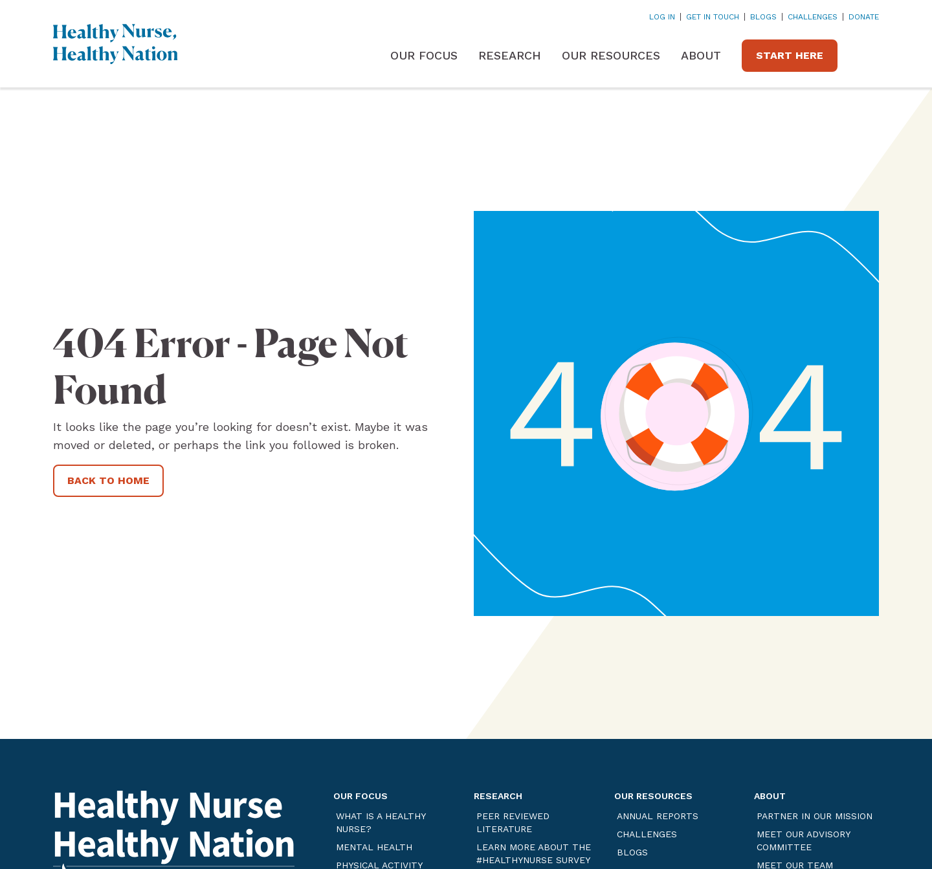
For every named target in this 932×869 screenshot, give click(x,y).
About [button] (701, 55)
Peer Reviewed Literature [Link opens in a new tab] (512, 822)
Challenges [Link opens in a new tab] (813, 17)
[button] (868, 55)
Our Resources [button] (611, 55)
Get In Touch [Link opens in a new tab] (712, 17)
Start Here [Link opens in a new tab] (789, 55)
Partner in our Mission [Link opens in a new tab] (814, 816)
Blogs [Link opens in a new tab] (763, 17)
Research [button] (509, 55)
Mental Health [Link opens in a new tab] (374, 847)
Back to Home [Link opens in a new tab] (108, 480)
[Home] (115, 44)
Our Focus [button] (424, 55)
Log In (662, 17)
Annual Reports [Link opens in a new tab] (657, 816)
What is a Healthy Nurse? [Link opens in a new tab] (380, 822)
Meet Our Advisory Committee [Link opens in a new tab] (803, 840)
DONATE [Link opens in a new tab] (864, 17)
